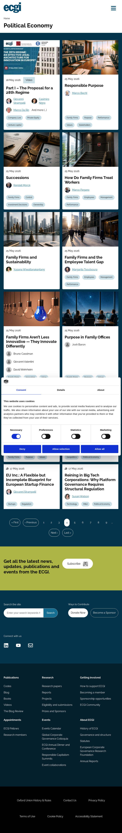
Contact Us (69, 800)
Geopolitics (72, 457)
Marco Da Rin (21, 110)
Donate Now (78, 612)
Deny (22, 449)
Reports (46, 692)
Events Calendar (51, 728)
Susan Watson (80, 496)
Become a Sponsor (104, 612)
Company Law (14, 118)
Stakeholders (84, 125)
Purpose (88, 118)
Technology (72, 504)
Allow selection (61, 449)
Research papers (52, 686)
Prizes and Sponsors (54, 711)
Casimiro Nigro (44, 101)
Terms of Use (27, 816)
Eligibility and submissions (57, 704)
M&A (85, 504)
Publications (11, 677)
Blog (6, 692)
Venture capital (14, 125)
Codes (7, 686)
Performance (103, 118)
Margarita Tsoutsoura (84, 269)
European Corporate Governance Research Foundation (93, 751)
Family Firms (72, 118)
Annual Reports (89, 761)
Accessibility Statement (88, 816)
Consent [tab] (21, 390)
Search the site (12, 604)
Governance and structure (95, 734)
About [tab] (100, 390)
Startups (11, 504)
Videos (8, 704)
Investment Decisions (17, 205)
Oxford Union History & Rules (34, 800)
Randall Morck (22, 185)
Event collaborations (54, 765)
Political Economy (91, 457)
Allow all (100, 449)
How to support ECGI (92, 686)
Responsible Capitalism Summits (55, 756)
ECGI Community (90, 704)
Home (7, 18)
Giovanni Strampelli (19, 101)
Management (106, 197)
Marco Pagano (80, 189)
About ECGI (87, 719)
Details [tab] (61, 390)
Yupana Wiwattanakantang (29, 269)
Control (29, 197)
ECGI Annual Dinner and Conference (56, 746)
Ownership (38, 205)
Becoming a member (92, 692)
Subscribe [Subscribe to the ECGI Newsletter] (77, 563)
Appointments (12, 719)
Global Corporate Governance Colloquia (55, 736)
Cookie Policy (55, 816)
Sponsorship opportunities (95, 698)
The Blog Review (13, 711)
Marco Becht (79, 93)
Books (7, 698)
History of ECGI (89, 728)
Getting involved (90, 677)
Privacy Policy (96, 800)
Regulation (26, 504)
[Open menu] (113, 8)
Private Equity (33, 118)
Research (48, 677)
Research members (15, 734)
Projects (47, 698)
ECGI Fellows (11, 728)
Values (70, 125)
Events (46, 719)
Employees (89, 197)
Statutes (85, 741)
